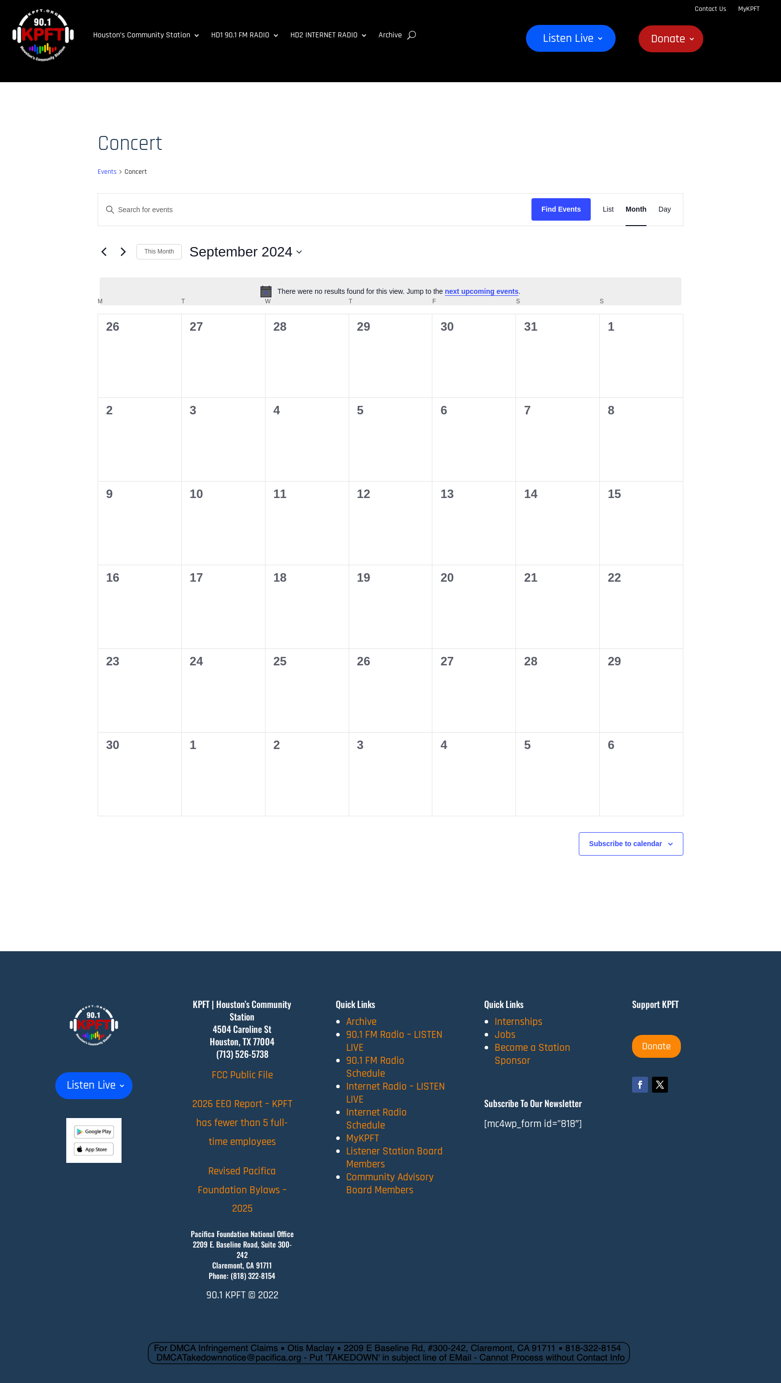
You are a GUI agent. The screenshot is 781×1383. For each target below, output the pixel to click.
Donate (668, 40)
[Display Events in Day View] (664, 210)
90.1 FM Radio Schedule (375, 1067)
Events (107, 171)
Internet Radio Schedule (376, 1119)
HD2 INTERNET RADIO (324, 35)
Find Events (561, 209)
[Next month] (123, 252)
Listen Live (568, 40)
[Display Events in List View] (608, 210)
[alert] (390, 291)
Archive (390, 35)
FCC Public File (242, 1075)
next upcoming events (482, 291)
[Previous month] (104, 252)
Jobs (505, 1034)
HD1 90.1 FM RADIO (240, 35)
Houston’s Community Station (141, 35)
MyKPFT (749, 8)
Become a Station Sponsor (532, 1054)
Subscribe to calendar (625, 844)
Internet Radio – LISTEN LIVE (395, 1093)
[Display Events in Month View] (636, 210)
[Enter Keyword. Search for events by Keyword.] (314, 210)
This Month (159, 251)
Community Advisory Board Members (390, 1183)
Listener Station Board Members (394, 1157)
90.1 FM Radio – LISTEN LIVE (394, 1041)
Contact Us (710, 8)
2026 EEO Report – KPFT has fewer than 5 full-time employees (242, 1122)
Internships (518, 1021)
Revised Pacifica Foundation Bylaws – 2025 (242, 1190)
